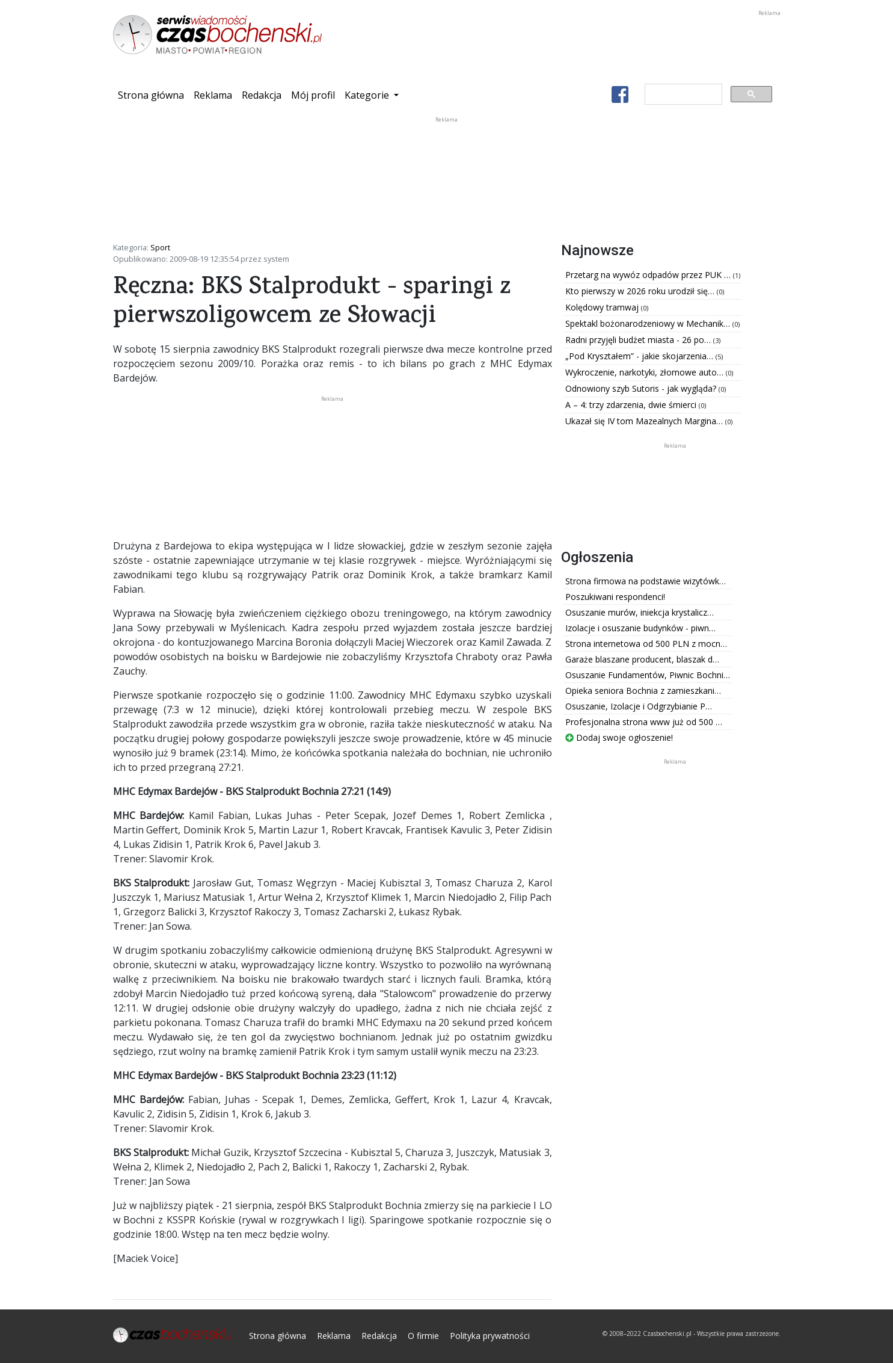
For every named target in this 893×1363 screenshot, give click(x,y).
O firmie (423, 1335)
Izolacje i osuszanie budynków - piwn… (640, 628)
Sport (160, 247)
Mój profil (313, 95)
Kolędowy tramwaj (603, 307)
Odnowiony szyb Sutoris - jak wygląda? (642, 388)
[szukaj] (682, 94)
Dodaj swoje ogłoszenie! (619, 737)
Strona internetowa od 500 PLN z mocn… (646, 643)
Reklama (213, 95)
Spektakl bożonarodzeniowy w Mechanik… (648, 323)
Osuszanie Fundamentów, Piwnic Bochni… (647, 675)
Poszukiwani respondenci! (615, 596)
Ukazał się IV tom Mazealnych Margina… (645, 421)
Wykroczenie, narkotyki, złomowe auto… (645, 372)
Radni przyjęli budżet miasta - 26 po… (639, 339)
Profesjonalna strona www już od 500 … (643, 722)
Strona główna (153, 94)
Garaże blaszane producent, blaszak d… (642, 659)
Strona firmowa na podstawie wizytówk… (645, 581)
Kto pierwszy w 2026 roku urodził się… (641, 291)
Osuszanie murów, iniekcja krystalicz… (639, 612)
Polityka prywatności (490, 1335)
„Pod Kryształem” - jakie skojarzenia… (640, 356)
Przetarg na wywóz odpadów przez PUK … (649, 274)
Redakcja (261, 95)
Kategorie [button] (368, 95)
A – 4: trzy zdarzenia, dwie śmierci (632, 404)
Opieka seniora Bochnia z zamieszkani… (643, 690)
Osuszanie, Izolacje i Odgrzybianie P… (638, 706)
